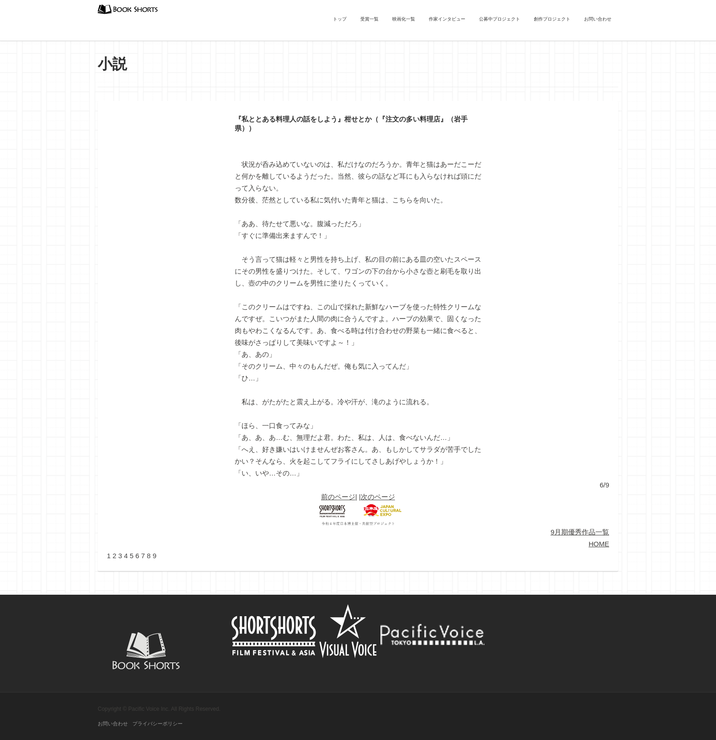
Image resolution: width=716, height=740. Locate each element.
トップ (340, 18)
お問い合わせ (597, 18)
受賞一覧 (369, 18)
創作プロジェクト (552, 18)
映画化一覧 (403, 18)
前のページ (338, 497)
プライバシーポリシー (157, 723)
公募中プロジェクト (499, 18)
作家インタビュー (447, 18)
